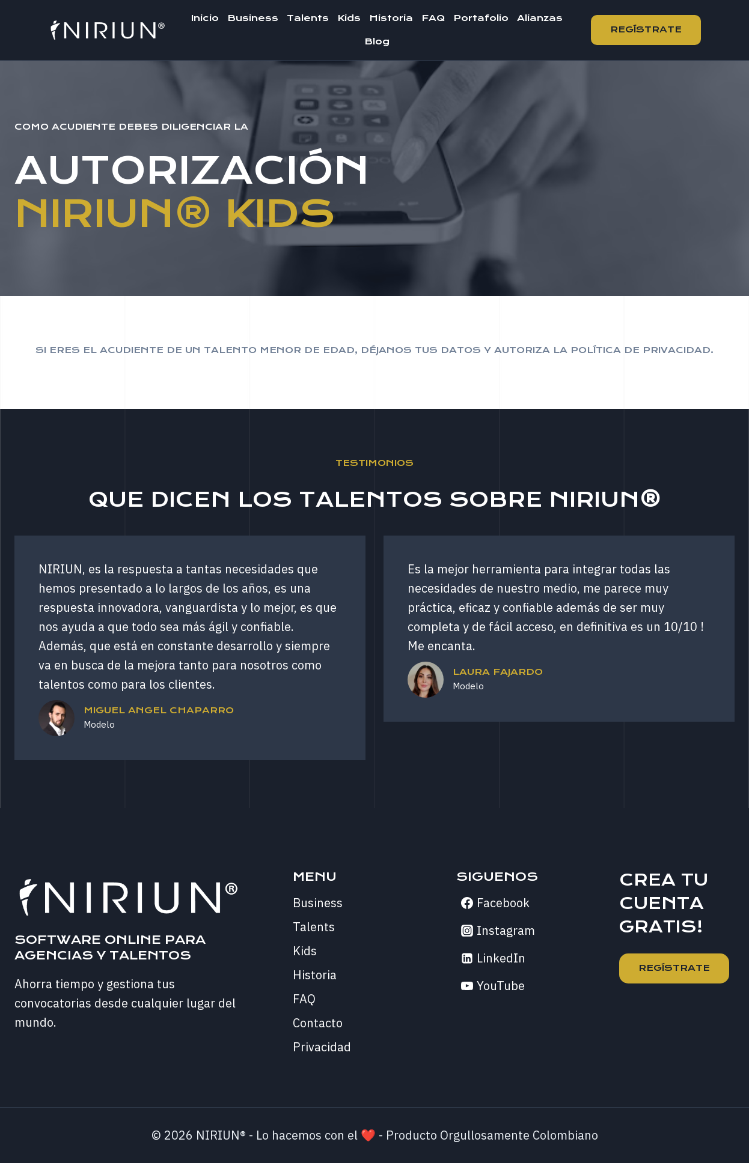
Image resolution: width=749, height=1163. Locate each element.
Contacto (318, 1023)
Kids (349, 18)
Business (252, 18)
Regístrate (646, 29)
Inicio (205, 18)
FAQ (433, 18)
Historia (391, 18)
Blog (377, 41)
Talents (308, 18)
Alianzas (540, 18)
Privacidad (322, 1047)
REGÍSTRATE (674, 967)
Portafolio (481, 18)
